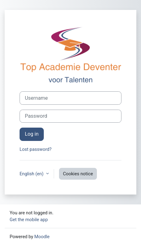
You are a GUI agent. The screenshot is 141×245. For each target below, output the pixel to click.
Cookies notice (78, 174)
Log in (32, 134)
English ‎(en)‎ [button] (32, 174)
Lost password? (36, 149)
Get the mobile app (29, 219)
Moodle (42, 236)
